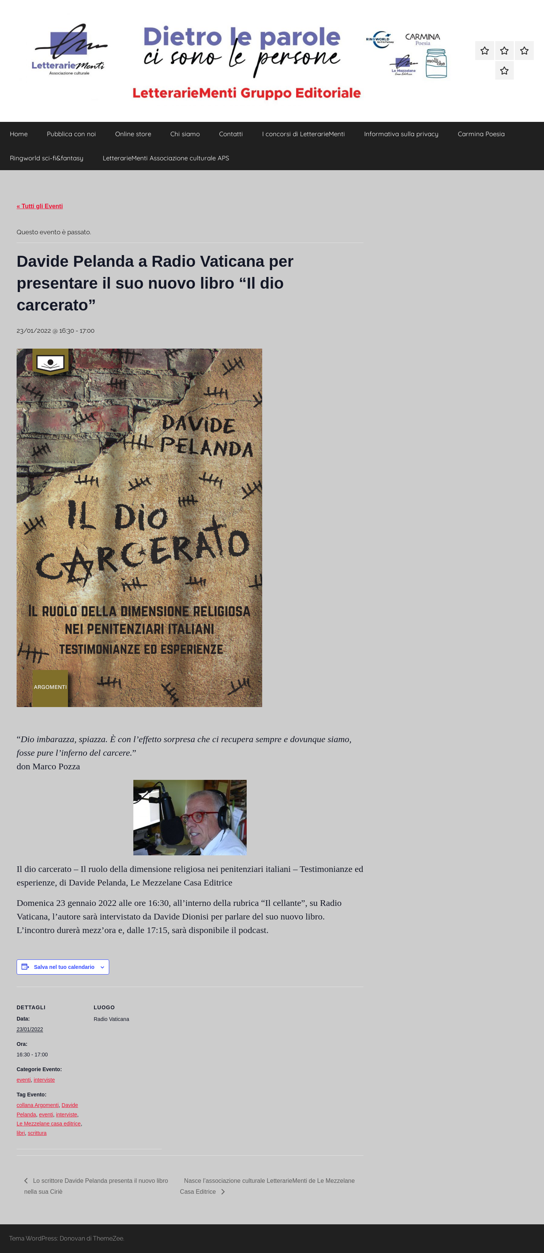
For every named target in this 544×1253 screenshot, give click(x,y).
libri (21, 1133)
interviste (44, 1080)
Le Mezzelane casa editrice (49, 1124)
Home (19, 134)
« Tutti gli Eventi (40, 206)
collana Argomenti (38, 1105)
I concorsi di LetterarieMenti (303, 134)
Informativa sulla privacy (401, 134)
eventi (24, 1080)
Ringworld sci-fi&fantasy (46, 158)
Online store (133, 134)
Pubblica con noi (71, 134)
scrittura (37, 1133)
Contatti (231, 134)
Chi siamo (185, 134)
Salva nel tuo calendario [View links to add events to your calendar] (64, 967)
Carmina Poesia (481, 134)
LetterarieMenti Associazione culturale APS (166, 158)
